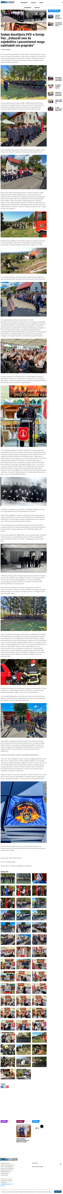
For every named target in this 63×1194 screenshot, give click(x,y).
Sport (41, 2)
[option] (23, 1133)
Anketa (4, 1121)
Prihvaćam (58, 1191)
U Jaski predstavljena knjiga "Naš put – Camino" (58, 110)
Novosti (33, 2)
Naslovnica (24, 2)
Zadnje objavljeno (54, 11)
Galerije (37, 7)
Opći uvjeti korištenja (37, 1166)
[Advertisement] (24, 1100)
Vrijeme (35, 1121)
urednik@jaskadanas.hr (6, 1184)
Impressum (35, 1163)
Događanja (27, 7)
